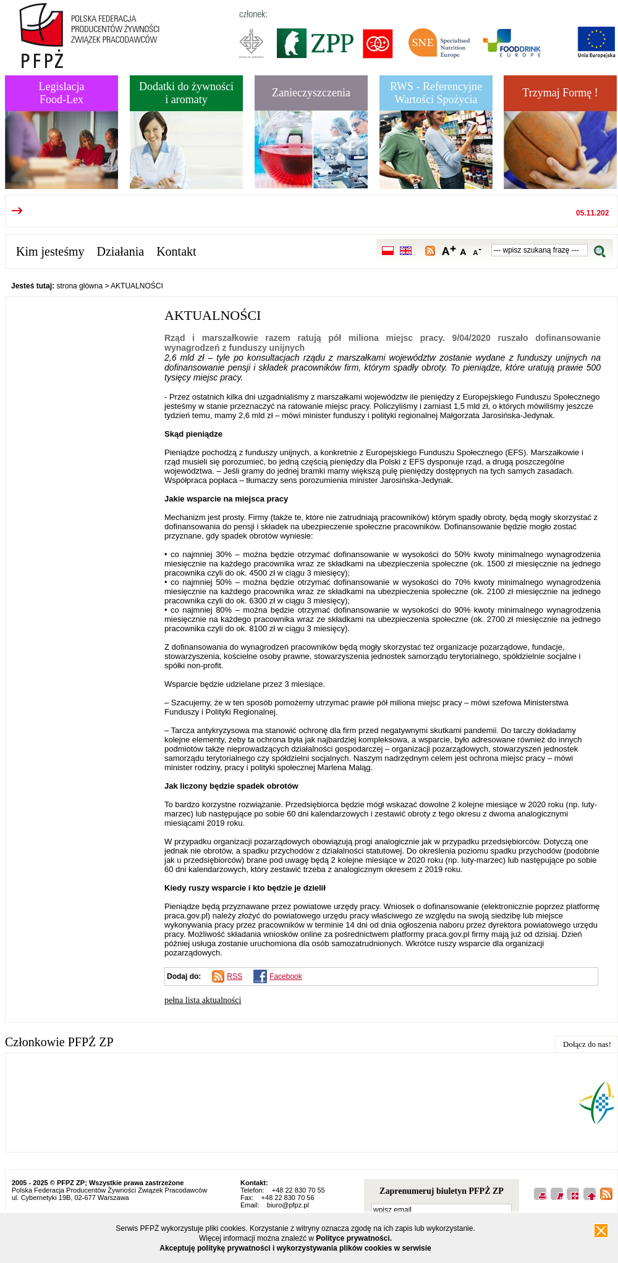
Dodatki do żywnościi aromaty (186, 93)
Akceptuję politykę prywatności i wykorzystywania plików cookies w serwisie (295, 1248)
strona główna (79, 286)
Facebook (285, 976)
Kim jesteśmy (50, 251)
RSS (234, 976)
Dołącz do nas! (587, 1044)
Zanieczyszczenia (311, 92)
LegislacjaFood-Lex (62, 93)
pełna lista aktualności (202, 1000)
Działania (121, 251)
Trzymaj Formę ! (560, 92)
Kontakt (176, 251)
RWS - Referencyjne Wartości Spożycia (436, 93)
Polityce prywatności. (354, 1238)
